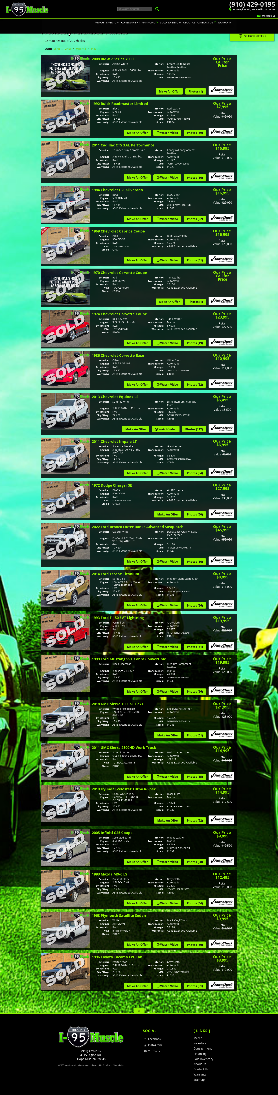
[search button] (156, 9)
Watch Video (169, 133)
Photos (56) (195, 178)
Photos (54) (195, 473)
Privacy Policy (118, 1065)
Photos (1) (196, 91)
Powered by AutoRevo (101, 1065)
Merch (198, 1038)
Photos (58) (195, 862)
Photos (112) (194, 429)
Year (57, 49)
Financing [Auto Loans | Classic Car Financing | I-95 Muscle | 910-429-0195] (149, 22)
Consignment (203, 1048)
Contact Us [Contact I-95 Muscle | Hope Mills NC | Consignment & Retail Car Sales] (205, 22)
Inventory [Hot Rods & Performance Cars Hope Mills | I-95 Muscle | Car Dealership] (113, 22)
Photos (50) (195, 514)
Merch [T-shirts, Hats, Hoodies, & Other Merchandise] (100, 22)
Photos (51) (195, 260)
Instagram (152, 1045)
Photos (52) (195, 219)
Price (94, 49)
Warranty (200, 1074)
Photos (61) (195, 735)
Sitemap (199, 1080)
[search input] (134, 9)
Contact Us (201, 1069)
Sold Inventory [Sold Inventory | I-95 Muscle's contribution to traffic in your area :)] (171, 22)
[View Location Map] (233, 10)
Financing (200, 1054)
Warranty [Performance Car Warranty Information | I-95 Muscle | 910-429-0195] (224, 22)
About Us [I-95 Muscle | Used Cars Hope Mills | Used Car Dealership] (189, 22)
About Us (200, 1064)
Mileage (81, 49)
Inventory (200, 1043)
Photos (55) (195, 777)
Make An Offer (169, 91)
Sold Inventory (203, 1059)
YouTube (151, 1051)
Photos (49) (195, 343)
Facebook (152, 1039)
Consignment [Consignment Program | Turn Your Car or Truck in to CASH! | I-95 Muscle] (131, 22)
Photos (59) (195, 133)
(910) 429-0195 (91, 1051)
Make (67, 49)
